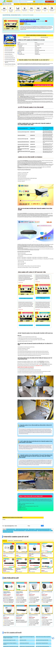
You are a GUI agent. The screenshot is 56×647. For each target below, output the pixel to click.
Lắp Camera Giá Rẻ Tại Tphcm (10, 529)
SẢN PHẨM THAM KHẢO (18, 540)
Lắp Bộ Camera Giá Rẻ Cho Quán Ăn (42, 325)
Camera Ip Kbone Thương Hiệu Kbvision (42, 643)
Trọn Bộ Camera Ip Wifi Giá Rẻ (24, 643)
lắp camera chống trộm (8, 54)
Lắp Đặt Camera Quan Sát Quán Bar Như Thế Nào (42, 529)
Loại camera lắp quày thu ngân (10, 59)
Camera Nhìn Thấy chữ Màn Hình (10, 57)
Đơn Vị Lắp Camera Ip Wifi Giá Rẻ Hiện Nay (42, 646)
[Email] (22, 525)
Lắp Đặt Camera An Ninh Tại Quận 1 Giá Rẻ (22, 529)
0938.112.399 (49, 1)
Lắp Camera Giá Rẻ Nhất (8, 50)
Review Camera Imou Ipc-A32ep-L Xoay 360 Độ (43, 636)
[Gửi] (42, 525)
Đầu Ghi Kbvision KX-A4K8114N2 (46, 568)
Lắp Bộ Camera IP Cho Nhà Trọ (26, 298)
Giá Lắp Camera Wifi (32, 529)
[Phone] (35, 525)
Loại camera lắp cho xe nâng (9, 47)
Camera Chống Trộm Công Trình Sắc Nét (31, 530)
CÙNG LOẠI (5, 540)
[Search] (27, 1)
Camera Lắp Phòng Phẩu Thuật (9, 52)
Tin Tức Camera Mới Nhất (13, 633)
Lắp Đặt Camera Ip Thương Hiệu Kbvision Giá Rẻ (27, 646)
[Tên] (9, 525)
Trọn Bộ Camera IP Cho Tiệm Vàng (25, 325)
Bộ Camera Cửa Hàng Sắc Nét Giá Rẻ (19, 530)
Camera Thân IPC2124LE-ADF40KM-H (21, 553)
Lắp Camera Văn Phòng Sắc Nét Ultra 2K (44, 530)
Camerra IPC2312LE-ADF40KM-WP (8, 553)
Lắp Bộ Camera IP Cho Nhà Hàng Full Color (43, 298)
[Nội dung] (23, 522)
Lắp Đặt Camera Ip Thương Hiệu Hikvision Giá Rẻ (10, 646)
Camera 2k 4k (10, 540)
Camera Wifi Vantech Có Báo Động (10, 64)
